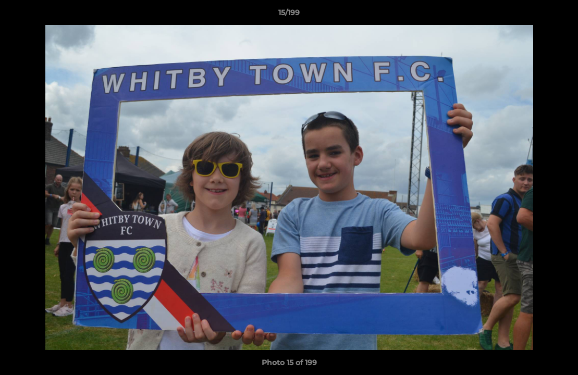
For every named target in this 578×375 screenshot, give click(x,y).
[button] (559, 15)
